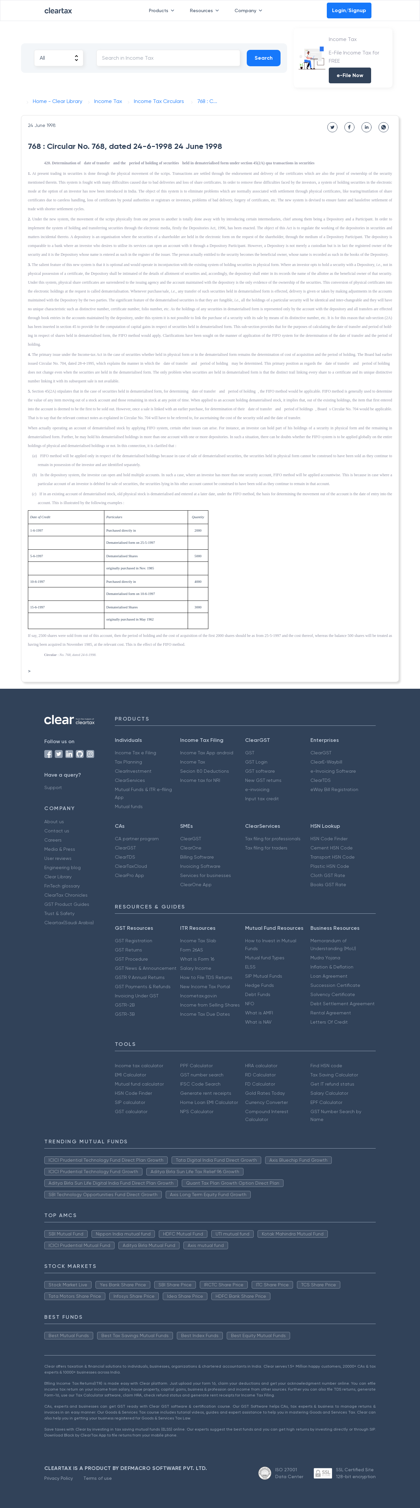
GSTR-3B (125, 1014)
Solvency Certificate (332, 994)
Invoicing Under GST (136, 995)
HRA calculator (261, 1065)
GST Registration (133, 940)
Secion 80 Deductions (204, 771)
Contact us (56, 830)
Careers (53, 840)
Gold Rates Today (265, 1093)
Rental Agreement (330, 1012)
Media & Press (59, 849)
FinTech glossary (62, 885)
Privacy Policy (58, 1478)
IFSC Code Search (200, 1084)
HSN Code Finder (328, 838)
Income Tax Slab (198, 940)
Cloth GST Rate (327, 875)
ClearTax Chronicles (66, 895)
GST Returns (128, 949)
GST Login (256, 761)
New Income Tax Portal (205, 986)
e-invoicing (257, 789)
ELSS (250, 966)
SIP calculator (130, 1102)
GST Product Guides (66, 904)
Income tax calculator (139, 1065)
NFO (249, 1003)
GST (249, 752)
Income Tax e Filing (135, 752)
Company (250, 10)
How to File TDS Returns (206, 977)
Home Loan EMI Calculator (209, 1102)
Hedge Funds (259, 985)
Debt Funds (257, 994)
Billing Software (197, 857)
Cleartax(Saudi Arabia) (69, 922)
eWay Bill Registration (334, 789)
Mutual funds (129, 806)
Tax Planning (128, 761)
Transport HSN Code (332, 857)
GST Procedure (131, 959)
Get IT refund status (332, 1084)
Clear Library (58, 876)
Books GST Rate (328, 884)
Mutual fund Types (264, 957)
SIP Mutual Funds (263, 976)
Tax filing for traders (266, 847)
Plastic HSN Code (329, 866)
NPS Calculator (196, 1111)
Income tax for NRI (200, 780)
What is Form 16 (197, 959)
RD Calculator (260, 1074)
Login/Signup (349, 10)
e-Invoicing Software (333, 771)
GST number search (201, 1074)
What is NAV (258, 1022)
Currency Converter (266, 1102)
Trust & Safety (59, 913)
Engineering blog (62, 867)
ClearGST (320, 752)
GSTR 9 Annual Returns (140, 977)
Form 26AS (191, 949)
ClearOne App (196, 884)
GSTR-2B (125, 1005)
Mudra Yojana (325, 957)
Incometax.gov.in (198, 995)
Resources (205, 10)
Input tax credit (262, 798)
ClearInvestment (133, 771)
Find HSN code (326, 1065)
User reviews (58, 858)
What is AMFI (259, 1012)
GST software (260, 771)
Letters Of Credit (329, 1022)
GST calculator (131, 1111)
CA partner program (137, 838)
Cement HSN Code (331, 847)
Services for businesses (205, 875)
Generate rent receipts (205, 1093)
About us (54, 821)
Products (163, 10)
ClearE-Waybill (326, 761)
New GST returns (263, 780)
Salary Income (195, 968)
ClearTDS (320, 780)
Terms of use (97, 1478)
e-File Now (350, 75)
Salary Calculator (329, 1093)
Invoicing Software (200, 866)
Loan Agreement (328, 976)
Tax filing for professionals (273, 838)
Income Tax (192, 761)
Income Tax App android (206, 752)
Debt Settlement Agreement (342, 1003)
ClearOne (190, 847)
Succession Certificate (335, 985)
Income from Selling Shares (210, 1005)
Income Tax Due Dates (205, 1014)
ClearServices (130, 780)
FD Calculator (260, 1084)
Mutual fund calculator (139, 1084)
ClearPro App (129, 875)
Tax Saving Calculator (334, 1074)
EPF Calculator (326, 1102)
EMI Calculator (130, 1074)
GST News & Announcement (146, 968)
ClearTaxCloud (131, 866)
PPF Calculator (196, 1065)
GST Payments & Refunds (143, 986)
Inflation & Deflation (331, 966)
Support (53, 787)
